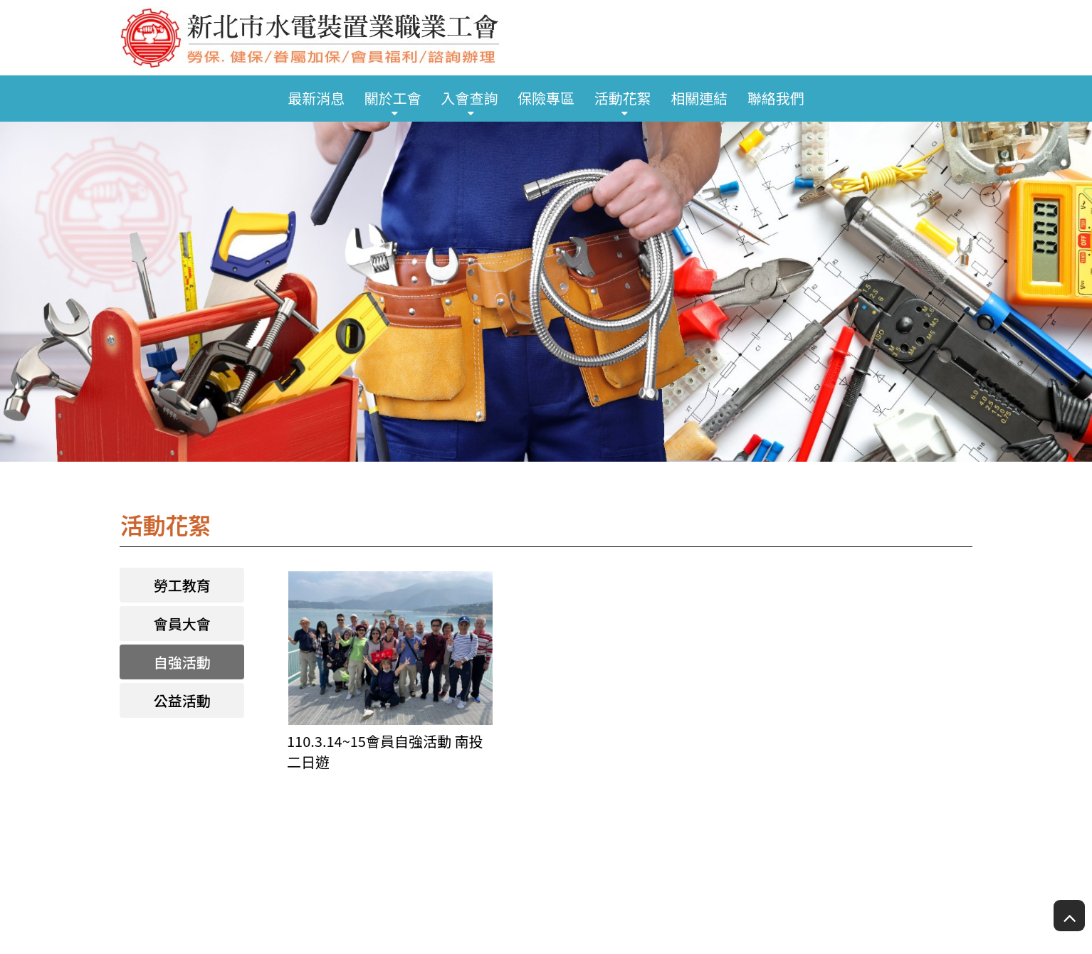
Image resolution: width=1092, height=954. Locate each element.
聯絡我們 (775, 98)
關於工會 (392, 98)
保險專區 (546, 98)
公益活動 (182, 700)
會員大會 (182, 623)
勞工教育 (182, 585)
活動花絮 (622, 98)
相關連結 (699, 98)
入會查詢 (469, 98)
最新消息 (316, 98)
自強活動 (182, 662)
